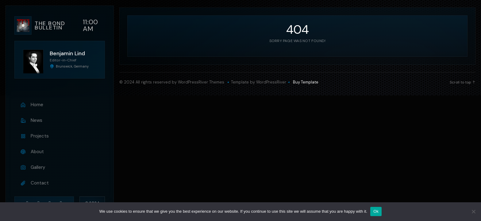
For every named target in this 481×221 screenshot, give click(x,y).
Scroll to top (462, 82)
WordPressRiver (271, 82)
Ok (376, 211)
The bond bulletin (50, 25)
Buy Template (305, 82)
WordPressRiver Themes (201, 82)
